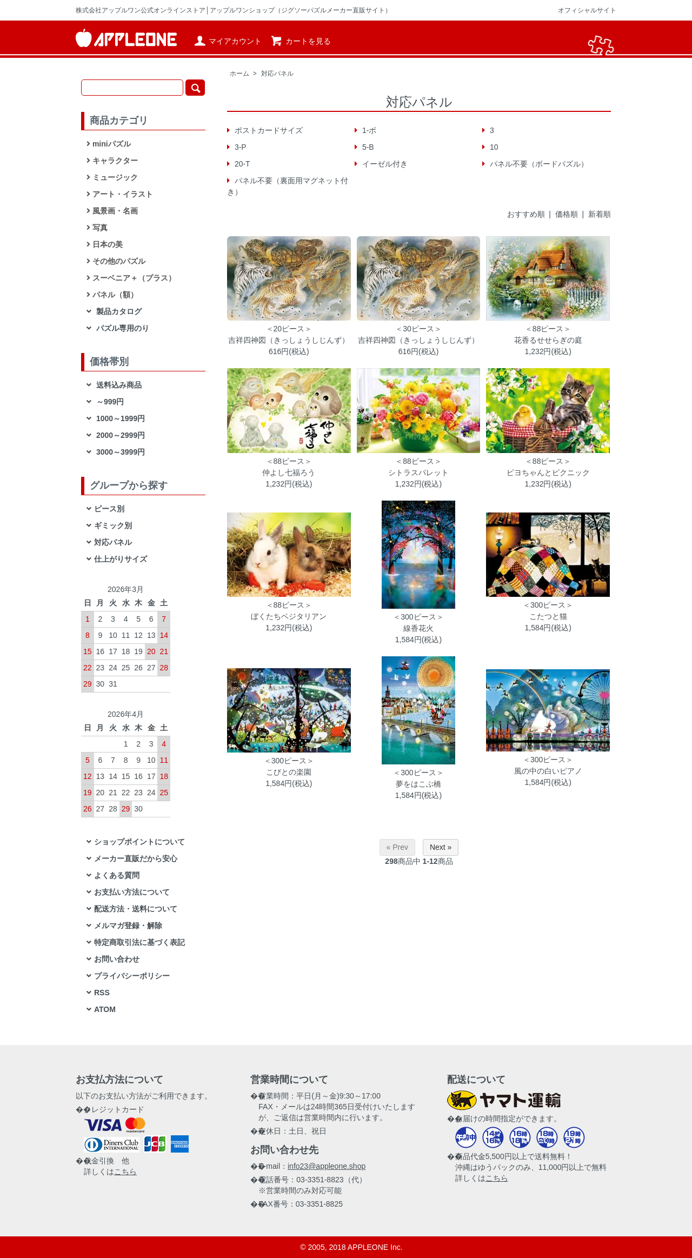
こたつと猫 (548, 616)
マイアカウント (227, 41)
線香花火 (418, 628)
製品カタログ (118, 311)
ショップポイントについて (139, 841)
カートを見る (300, 41)
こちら (125, 1171)
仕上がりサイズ (120, 559)
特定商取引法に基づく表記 (139, 942)
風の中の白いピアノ (548, 771)
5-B (367, 147)
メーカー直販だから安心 (135, 858)
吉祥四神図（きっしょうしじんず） (288, 340)
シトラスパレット (418, 472)
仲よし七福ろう (288, 472)
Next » (440, 847)
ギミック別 (113, 525)
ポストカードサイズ (267, 130)
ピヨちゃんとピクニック (548, 472)
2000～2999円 (119, 435)
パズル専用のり (121, 328)
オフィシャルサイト (587, 10)
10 (493, 147)
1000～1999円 (119, 418)
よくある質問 (116, 875)
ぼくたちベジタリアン (289, 616)
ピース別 (109, 508)
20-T (241, 163)
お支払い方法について (132, 892)
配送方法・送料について (135, 908)
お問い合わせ (116, 959)
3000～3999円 (119, 452)
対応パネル (277, 73)
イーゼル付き (384, 163)
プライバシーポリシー (132, 975)
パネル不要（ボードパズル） (538, 163)
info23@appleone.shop (326, 1166)
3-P (239, 147)
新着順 (599, 214)
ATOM (105, 1009)
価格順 (566, 214)
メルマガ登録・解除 (128, 925)
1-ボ (368, 130)
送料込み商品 (118, 385)
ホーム (239, 73)
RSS (102, 992)
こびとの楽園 (288, 772)
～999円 (109, 401)
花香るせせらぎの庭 (548, 340)
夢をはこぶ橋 (418, 784)
